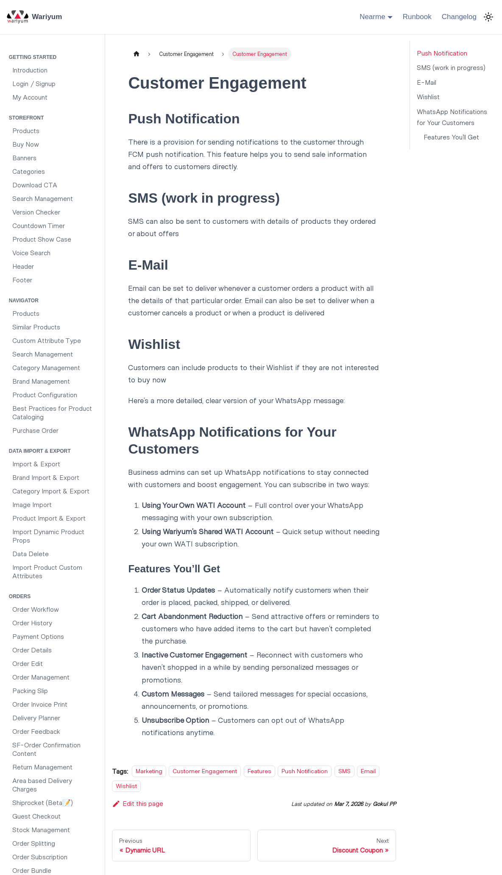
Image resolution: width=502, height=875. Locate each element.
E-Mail (426, 82)
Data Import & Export (40, 451)
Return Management (42, 767)
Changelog (459, 17)
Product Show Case (41, 239)
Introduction (29, 70)
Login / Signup (34, 83)
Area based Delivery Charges (42, 784)
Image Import (32, 504)
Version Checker (36, 212)
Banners (24, 157)
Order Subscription (39, 857)
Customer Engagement (205, 771)
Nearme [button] (372, 17)
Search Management (42, 198)
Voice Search (31, 252)
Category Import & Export (50, 491)
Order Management (41, 677)
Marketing (149, 771)
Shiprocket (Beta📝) (42, 802)
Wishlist (126, 785)
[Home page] (136, 54)
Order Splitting (33, 843)
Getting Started (32, 57)
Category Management (46, 367)
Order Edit (27, 663)
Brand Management (41, 381)
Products (25, 130)
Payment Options (38, 636)
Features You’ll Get (451, 137)
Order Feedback (36, 731)
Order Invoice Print (39, 704)
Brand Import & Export (45, 477)
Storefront (26, 118)
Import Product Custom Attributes (47, 571)
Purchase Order (35, 430)
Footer (22, 280)
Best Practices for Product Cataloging (52, 412)
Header (23, 266)
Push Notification (305, 771)
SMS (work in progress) (451, 67)
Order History (32, 623)
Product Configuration (44, 394)
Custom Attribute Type (46, 340)
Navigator (24, 301)
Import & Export (36, 464)
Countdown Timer (38, 225)
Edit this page (137, 803)
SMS (344, 771)
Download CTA (34, 185)
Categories (28, 171)
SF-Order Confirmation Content (46, 749)
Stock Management (41, 829)
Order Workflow (35, 609)
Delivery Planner (36, 717)
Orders (20, 596)
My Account (29, 97)
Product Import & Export (49, 518)
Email (368, 771)
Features (259, 771)
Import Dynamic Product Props (48, 535)
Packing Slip (30, 690)
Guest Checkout (36, 816)
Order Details (32, 650)
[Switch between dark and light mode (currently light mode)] (488, 17)
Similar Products (36, 327)
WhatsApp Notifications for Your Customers (452, 116)
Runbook (417, 17)
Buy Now (25, 144)
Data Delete (30, 553)
